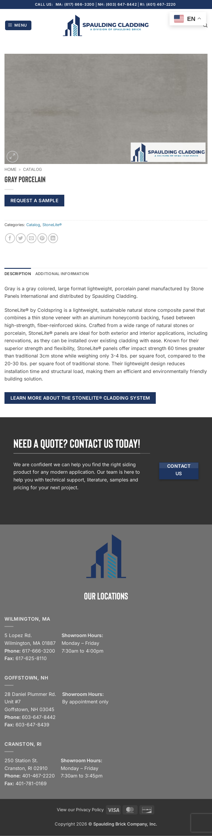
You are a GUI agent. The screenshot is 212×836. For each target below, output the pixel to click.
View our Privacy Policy (80, 809)
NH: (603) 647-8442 (117, 4)
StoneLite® (52, 225)
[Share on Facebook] (10, 238)
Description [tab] (17, 273)
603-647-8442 (39, 717)
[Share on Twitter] (21, 238)
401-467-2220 (38, 776)
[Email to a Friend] (31, 238)
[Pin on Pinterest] (42, 238)
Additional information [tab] (62, 273)
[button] (18, 25)
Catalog (32, 169)
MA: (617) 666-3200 (75, 4)
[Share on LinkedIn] (53, 238)
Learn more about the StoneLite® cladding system (80, 398)
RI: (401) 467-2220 (158, 4)
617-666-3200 (38, 651)
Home (10, 169)
